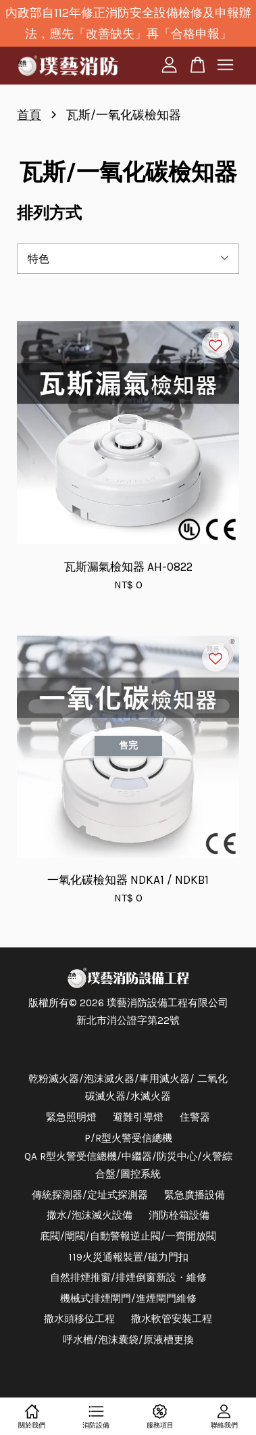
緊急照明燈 (71, 1117)
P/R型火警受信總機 (128, 1138)
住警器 (195, 1117)
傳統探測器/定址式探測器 (90, 1195)
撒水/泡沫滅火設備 (89, 1215)
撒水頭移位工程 (79, 1319)
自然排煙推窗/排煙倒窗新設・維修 (128, 1277)
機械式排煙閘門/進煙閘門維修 (128, 1298)
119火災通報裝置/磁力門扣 (128, 1257)
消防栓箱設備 (179, 1215)
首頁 (29, 115)
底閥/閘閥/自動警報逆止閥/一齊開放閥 (128, 1236)
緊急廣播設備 (194, 1195)
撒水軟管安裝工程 (171, 1319)
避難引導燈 (138, 1117)
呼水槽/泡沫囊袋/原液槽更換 (128, 1340)
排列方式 (49, 213)
